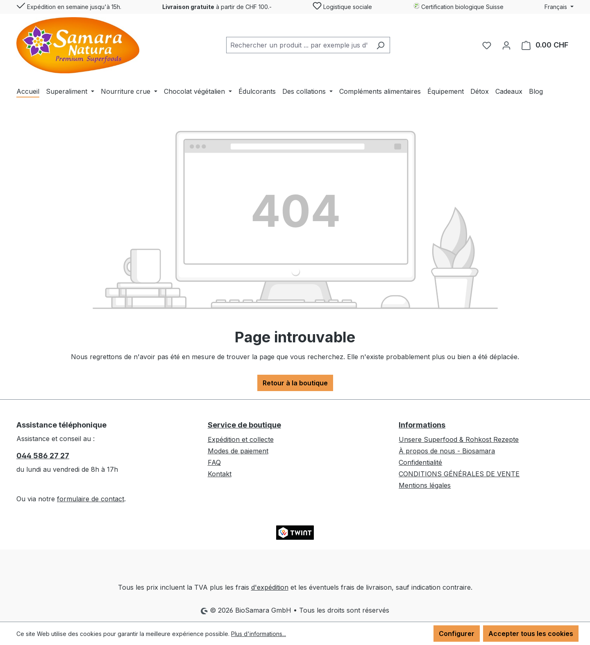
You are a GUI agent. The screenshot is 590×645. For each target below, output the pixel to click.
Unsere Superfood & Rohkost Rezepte (459, 439)
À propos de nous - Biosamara (447, 451)
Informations (422, 425)
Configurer (456, 633)
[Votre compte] (506, 45)
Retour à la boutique (295, 383)
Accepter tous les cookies (530, 633)
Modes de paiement (238, 451)
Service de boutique (244, 425)
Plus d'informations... (258, 633)
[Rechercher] (380, 45)
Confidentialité (420, 462)
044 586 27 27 (42, 455)
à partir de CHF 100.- (217, 6)
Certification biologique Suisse (458, 6)
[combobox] (298, 45)
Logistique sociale (342, 5)
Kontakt (219, 474)
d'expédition (269, 587)
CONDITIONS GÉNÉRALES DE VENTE (459, 474)
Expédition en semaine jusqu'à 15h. (68, 5)
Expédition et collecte (241, 439)
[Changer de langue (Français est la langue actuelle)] (559, 7)
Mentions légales (425, 485)
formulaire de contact (90, 499)
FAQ (214, 462)
